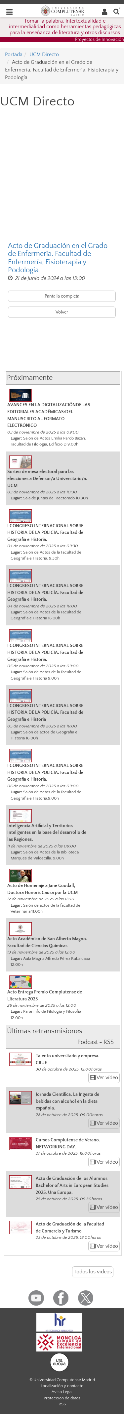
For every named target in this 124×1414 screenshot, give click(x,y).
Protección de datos (62, 1398)
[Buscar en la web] (116, 11)
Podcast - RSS (95, 1042)
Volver (62, 312)
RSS (62, 1404)
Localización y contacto (62, 1385)
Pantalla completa (62, 296)
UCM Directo (44, 55)
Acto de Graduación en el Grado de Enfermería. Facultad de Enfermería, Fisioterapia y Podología (57, 258)
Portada (13, 55)
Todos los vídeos (93, 1272)
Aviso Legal (62, 1391)
